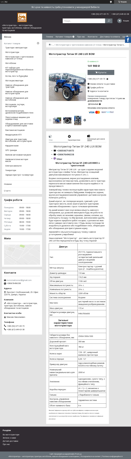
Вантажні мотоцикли (15, 130)
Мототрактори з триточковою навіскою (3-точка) (78, 45)
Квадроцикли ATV (13, 135)
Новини (8, 184)
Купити (102, 72)
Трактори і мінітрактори (16, 48)
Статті (7, 190)
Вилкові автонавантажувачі (18, 155)
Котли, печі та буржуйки (16, 76)
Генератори (10, 170)
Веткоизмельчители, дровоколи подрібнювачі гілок (19, 112)
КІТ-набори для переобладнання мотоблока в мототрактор (19, 70)
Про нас (81, 36)
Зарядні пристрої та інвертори (19, 175)
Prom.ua (78, 454)
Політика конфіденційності (112, 456)
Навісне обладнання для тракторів (16, 86)
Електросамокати (13, 166)
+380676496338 (65, 154)
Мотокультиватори (14, 81)
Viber (59, 159)
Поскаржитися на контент (90, 456)
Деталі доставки (10, 441)
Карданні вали (11, 146)
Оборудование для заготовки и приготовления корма (19, 125)
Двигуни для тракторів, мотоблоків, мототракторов (18, 140)
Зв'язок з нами (9, 438)
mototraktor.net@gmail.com (19, 280)
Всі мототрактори (11, 434)
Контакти (92, 36)
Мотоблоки (10, 63)
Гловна (49, 36)
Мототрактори (12, 52)
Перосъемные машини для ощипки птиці (17, 118)
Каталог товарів (64, 36)
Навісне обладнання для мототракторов (16, 93)
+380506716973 (65, 150)
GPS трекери (11, 150)
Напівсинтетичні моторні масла (16, 160)
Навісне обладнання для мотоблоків (16, 99)
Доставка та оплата (110, 36)
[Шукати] (108, 20)
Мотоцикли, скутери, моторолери (15, 106)
